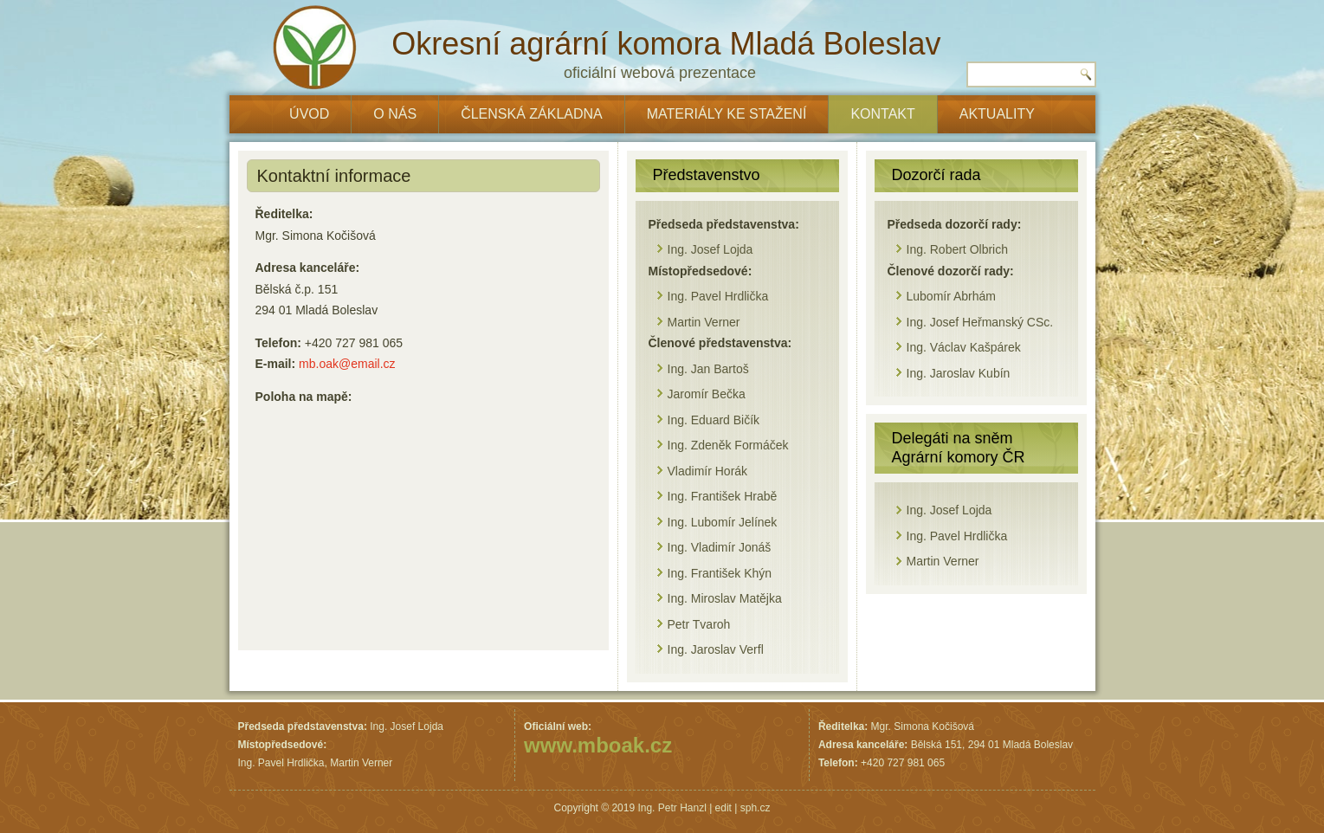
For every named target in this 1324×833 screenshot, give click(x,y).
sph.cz (755, 808)
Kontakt (882, 114)
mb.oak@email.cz (347, 364)
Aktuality (997, 114)
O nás (395, 114)
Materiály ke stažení (727, 114)
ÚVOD (309, 114)
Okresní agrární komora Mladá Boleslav (665, 43)
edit (723, 808)
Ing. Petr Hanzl (671, 808)
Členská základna (532, 114)
